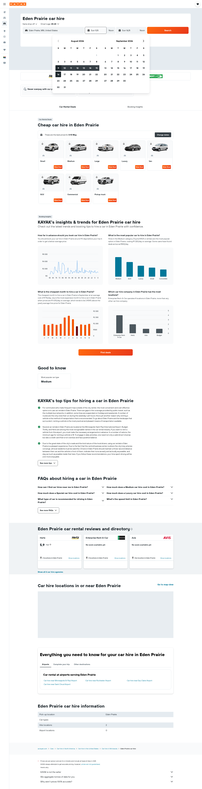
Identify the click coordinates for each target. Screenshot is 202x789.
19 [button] (77, 74)
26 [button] (77, 80)
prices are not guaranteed (90, 764)
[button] (4, 4)
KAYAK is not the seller (106, 772)
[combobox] (30, 24)
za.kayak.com (42, 749)
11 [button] (71, 68)
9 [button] (58, 68)
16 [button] (58, 74)
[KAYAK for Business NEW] (4, 42)
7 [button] (90, 61)
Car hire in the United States (88, 749)
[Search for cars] (4, 23)
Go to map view (165, 584)
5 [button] (77, 61)
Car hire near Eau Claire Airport (139, 680)
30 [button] (58, 87)
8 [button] (96, 61)
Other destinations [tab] (82, 664)
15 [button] (97, 68)
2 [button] (58, 61)
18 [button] (71, 74)
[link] (105, 352)
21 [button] (90, 74)
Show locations (73, 558)
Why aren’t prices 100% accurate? (106, 781)
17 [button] (65, 74)
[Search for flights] (4, 12)
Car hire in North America (66, 749)
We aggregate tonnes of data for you (106, 776)
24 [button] (64, 80)
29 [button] (96, 80)
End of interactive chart (111, 277)
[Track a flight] (4, 36)
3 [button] (64, 61)
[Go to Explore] (4, 31)
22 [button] (96, 74)
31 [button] (65, 87)
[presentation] (131, 529)
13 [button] (84, 68)
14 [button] (90, 68)
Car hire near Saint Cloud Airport (57, 684)
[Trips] (4, 49)
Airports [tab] (45, 664)
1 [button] (96, 55)
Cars (52, 749)
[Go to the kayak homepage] (18, 4)
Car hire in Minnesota (109, 749)
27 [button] (84, 80)
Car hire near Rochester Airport (98, 680)
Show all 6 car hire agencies (50, 572)
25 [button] (71, 80)
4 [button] (71, 61)
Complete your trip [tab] (61, 664)
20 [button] (83, 74)
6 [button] (83, 61)
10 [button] (65, 68)
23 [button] (58, 80)
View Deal (58, 167)
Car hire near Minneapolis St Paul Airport (60, 680)
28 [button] (90, 80)
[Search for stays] (4, 17)
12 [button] (77, 68)
